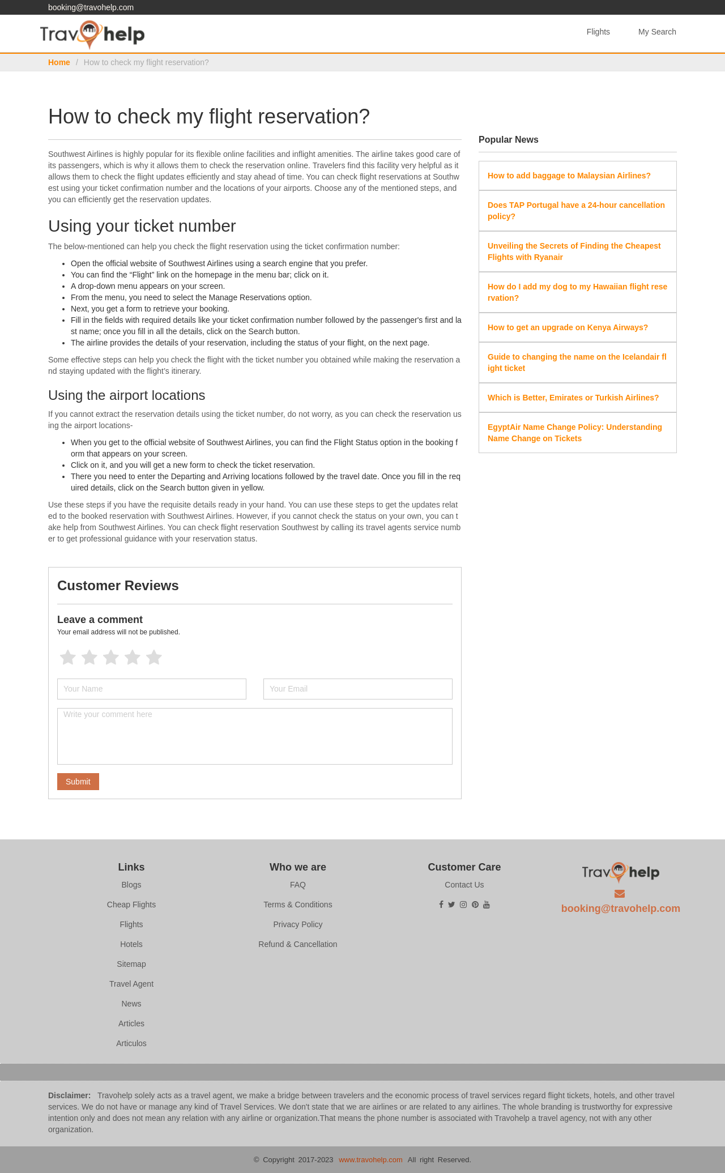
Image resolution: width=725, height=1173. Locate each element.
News (131, 1003)
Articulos (131, 1043)
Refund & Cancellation (297, 944)
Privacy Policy (297, 924)
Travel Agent (131, 983)
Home (59, 62)
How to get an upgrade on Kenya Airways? (568, 327)
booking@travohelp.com (91, 7)
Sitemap (131, 964)
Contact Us (464, 884)
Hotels (131, 944)
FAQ (298, 884)
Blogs (131, 884)
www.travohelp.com (371, 1159)
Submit (78, 781)
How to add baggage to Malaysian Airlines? (569, 175)
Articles (131, 1023)
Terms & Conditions (297, 904)
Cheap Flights (131, 904)
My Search (657, 31)
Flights (598, 31)
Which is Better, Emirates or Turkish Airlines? (573, 397)
